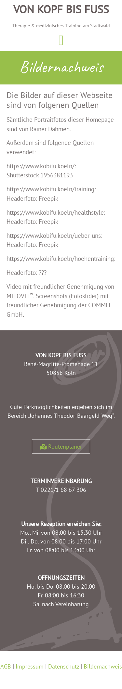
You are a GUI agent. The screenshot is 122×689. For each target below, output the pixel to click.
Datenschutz (63, 666)
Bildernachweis (103, 666)
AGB (5, 666)
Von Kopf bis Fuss (61, 9)
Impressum (30, 666)
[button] (61, 40)
